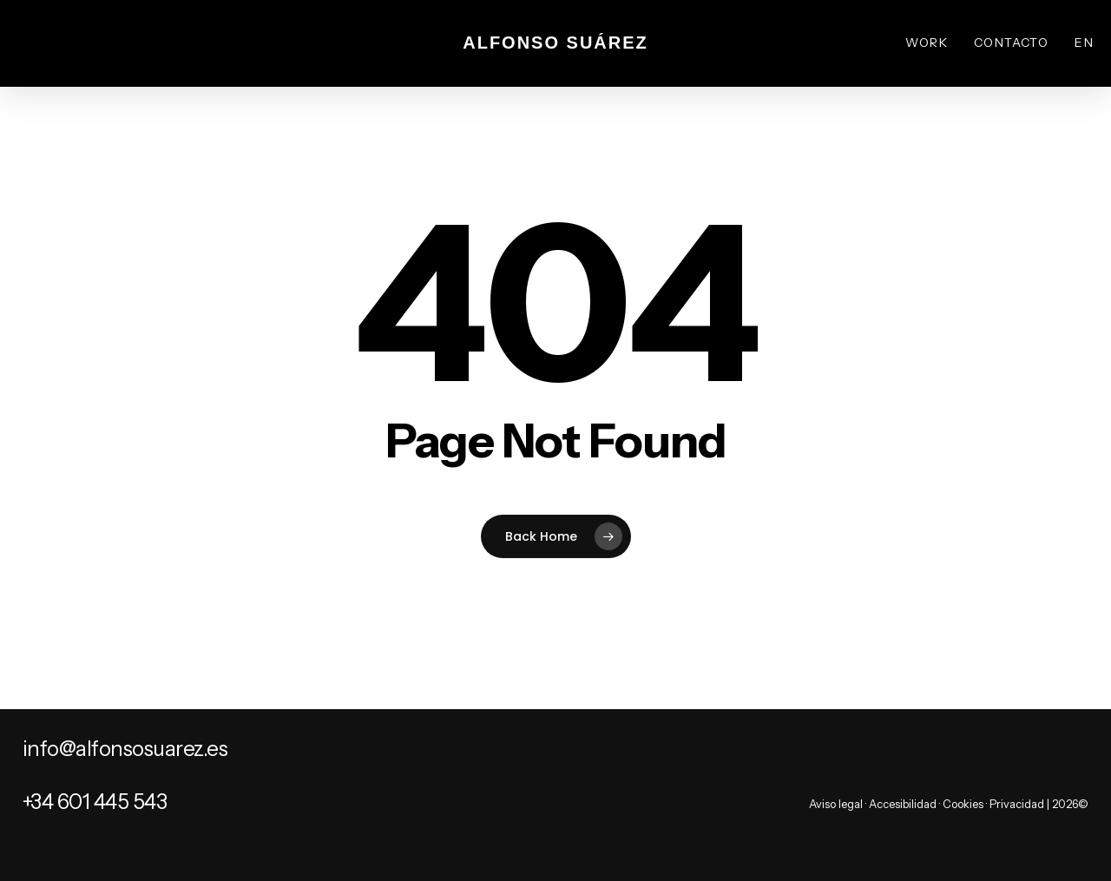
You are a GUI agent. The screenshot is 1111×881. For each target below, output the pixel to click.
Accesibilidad (903, 804)
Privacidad (1016, 804)
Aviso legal (836, 804)
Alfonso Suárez (555, 43)
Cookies (963, 804)
